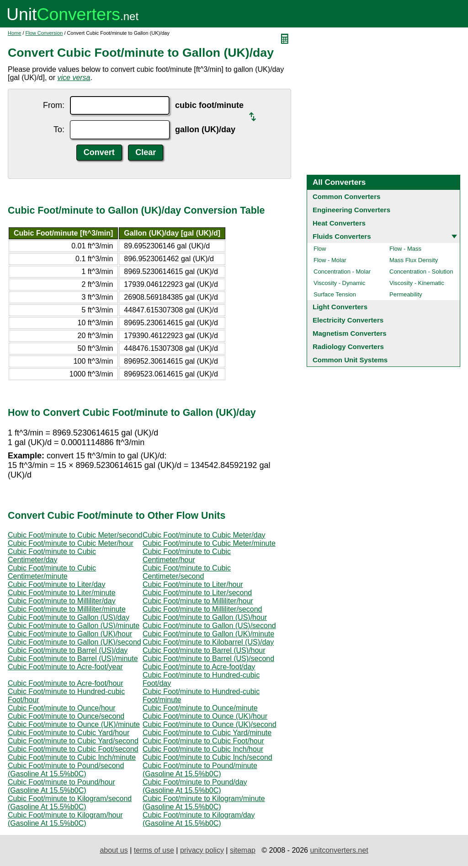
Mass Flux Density (413, 260)
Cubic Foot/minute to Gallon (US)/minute (73, 625)
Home (14, 33)
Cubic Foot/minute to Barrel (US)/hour (204, 650)
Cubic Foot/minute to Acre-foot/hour (65, 683)
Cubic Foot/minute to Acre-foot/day (199, 667)
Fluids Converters (342, 236)
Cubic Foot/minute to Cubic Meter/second (75, 535)
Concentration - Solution (421, 271)
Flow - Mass (405, 248)
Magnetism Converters (350, 333)
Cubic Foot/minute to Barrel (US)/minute (73, 658)
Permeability (405, 294)
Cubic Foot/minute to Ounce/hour (62, 708)
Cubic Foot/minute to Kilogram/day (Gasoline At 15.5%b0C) (199, 819)
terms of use (154, 850)
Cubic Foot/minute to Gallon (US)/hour (205, 617)
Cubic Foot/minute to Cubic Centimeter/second (187, 572)
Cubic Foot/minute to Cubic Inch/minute (72, 757)
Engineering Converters (351, 210)
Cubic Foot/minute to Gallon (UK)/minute (208, 634)
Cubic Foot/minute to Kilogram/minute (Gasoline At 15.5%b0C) (204, 803)
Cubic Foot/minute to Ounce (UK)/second (210, 724)
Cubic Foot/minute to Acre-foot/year (65, 667)
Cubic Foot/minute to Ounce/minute (200, 708)
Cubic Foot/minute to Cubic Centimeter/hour (187, 556)
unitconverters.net (339, 850)
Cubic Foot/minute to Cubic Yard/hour (68, 733)
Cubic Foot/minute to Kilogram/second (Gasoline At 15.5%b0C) (70, 803)
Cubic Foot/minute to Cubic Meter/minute (209, 543)
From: (53, 105)
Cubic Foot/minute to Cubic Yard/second (73, 741)
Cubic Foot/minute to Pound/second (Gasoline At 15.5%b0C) (66, 770)
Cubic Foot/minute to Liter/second (197, 593)
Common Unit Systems (350, 360)
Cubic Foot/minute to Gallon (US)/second (209, 625)
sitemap (242, 850)
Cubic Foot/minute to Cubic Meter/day (204, 535)
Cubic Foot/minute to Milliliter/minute (67, 609)
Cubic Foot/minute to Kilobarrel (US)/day (208, 642)
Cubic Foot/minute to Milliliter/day (62, 601)
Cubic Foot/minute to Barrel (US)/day (68, 650)
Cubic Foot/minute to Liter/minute (62, 593)
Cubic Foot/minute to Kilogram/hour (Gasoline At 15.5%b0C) (65, 819)
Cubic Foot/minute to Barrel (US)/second (208, 658)
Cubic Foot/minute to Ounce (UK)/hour (205, 716)
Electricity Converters (348, 320)
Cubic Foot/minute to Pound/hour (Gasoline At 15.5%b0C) (61, 786)
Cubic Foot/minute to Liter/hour (193, 584)
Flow (320, 248)
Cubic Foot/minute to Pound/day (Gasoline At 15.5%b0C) (195, 786)
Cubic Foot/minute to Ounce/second (66, 716)
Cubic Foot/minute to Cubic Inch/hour (203, 749)
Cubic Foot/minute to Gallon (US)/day (68, 617)
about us (114, 850)
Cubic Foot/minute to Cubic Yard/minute (207, 733)
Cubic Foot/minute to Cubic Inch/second (207, 757)
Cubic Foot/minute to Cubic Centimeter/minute (52, 572)
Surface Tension (335, 294)
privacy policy (202, 850)
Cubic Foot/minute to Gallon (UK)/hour (70, 634)
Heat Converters (339, 223)
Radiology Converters (348, 346)
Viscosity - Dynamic (339, 283)
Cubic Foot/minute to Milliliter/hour (198, 601)
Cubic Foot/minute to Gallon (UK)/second (74, 642)
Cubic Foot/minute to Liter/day (56, 584)
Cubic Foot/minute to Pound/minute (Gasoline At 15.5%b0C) (200, 770)
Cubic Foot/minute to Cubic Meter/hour (70, 543)
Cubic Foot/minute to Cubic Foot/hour (203, 741)
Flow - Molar (330, 260)
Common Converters (346, 196)
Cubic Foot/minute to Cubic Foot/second (73, 749)
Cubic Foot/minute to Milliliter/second (202, 609)
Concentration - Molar (342, 271)
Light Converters (340, 307)
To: (58, 129)
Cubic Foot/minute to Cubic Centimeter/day (52, 556)
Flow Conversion (44, 33)
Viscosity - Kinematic (416, 283)
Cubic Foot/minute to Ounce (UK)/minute (74, 724)
